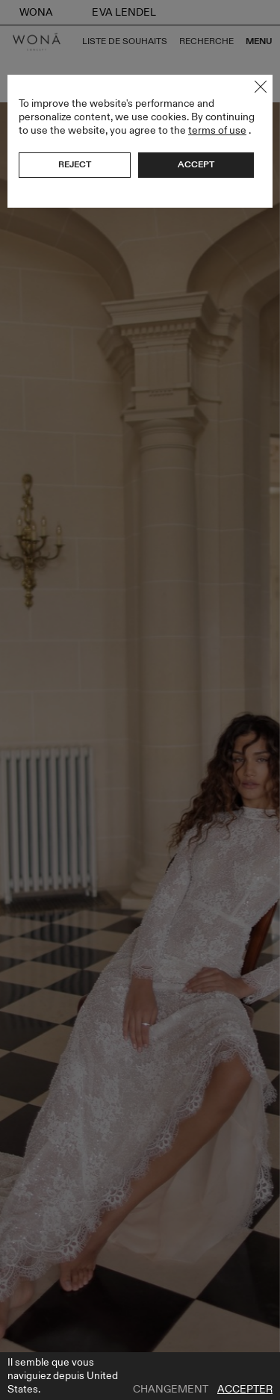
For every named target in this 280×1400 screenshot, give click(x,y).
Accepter (245, 1389)
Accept (196, 164)
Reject (74, 164)
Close (261, 87)
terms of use (217, 130)
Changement (170, 1389)
